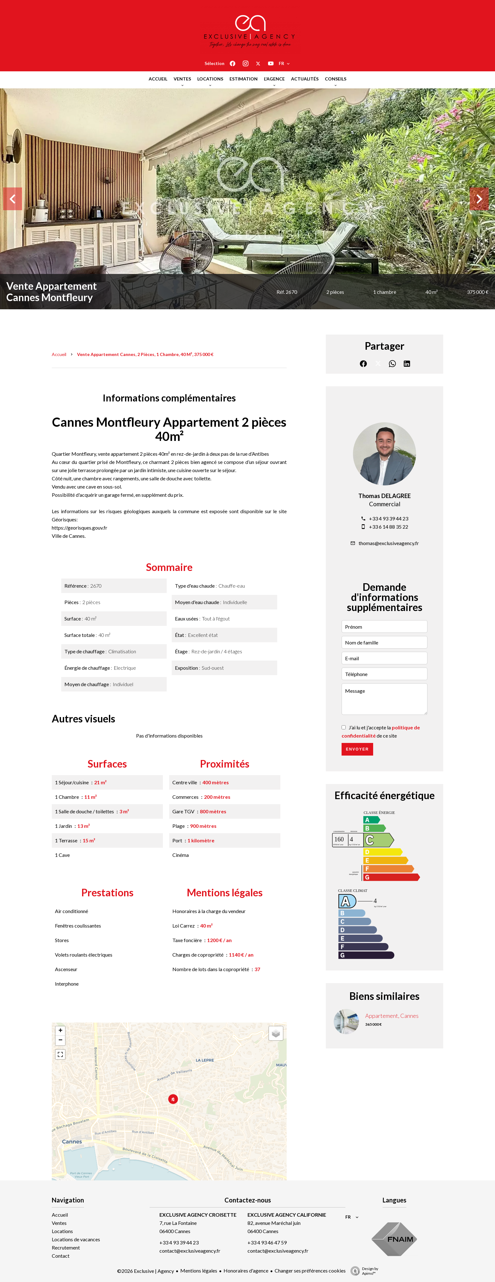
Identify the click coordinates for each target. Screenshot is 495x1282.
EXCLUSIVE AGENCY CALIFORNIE (287, 1215)
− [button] (60, 1040)
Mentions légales (198, 1270)
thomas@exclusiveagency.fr (389, 543)
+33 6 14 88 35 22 (388, 527)
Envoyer (357, 749)
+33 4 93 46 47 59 (267, 1242)
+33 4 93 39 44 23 (388, 518)
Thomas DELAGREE (384, 495)
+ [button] (60, 1031)
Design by (362, 1271)
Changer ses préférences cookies (310, 1270)
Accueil (59, 354)
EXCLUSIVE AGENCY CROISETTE (197, 1215)
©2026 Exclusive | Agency (145, 1271)
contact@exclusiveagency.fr (189, 1251)
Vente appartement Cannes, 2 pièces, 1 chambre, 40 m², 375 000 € (145, 354)
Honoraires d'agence (246, 1270)
